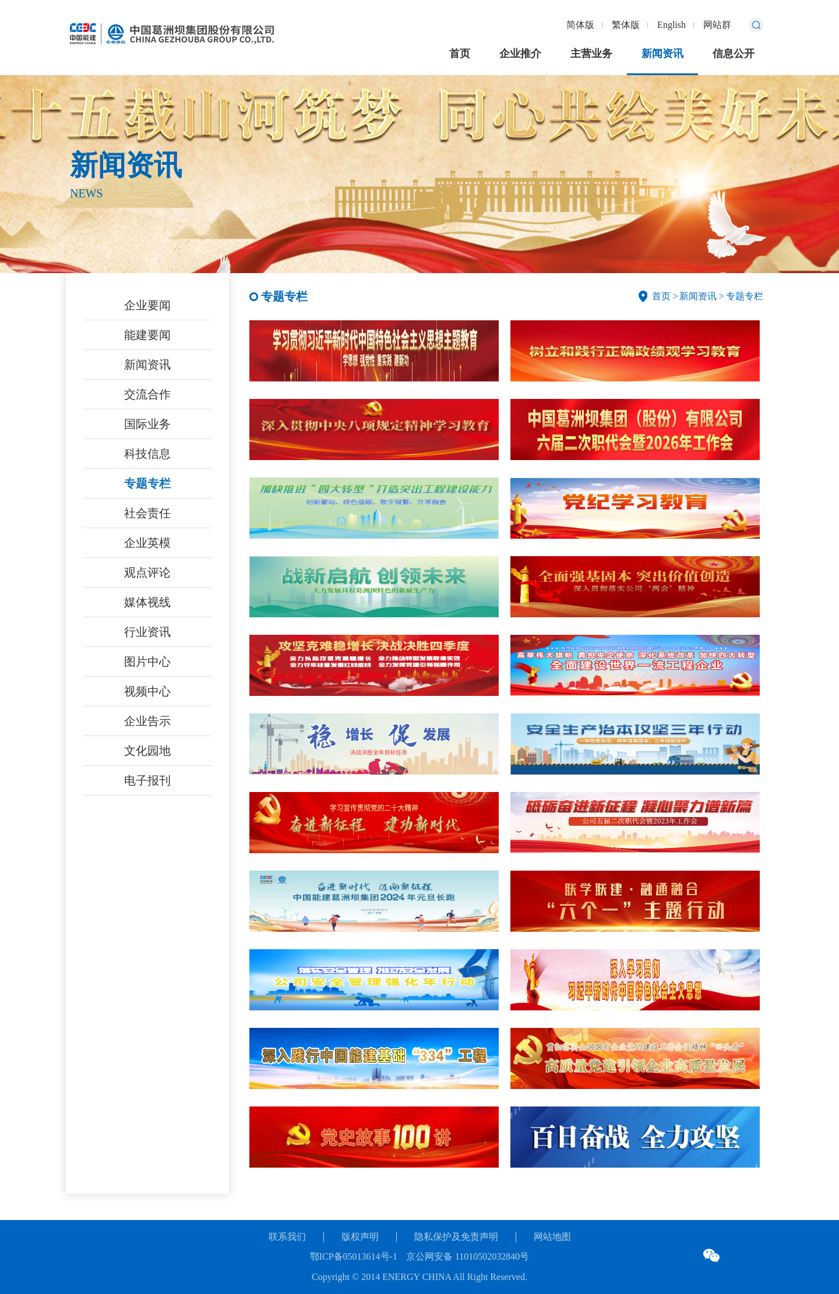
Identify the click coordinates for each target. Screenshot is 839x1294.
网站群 (717, 25)
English (671, 25)
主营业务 (591, 53)
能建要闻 (147, 334)
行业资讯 (147, 631)
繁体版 (626, 25)
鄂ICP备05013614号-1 (353, 1256)
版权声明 (360, 1237)
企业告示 (147, 721)
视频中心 (147, 691)
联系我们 (287, 1237)
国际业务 (147, 424)
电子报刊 (147, 780)
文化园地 (147, 750)
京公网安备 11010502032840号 (467, 1256)
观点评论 (147, 572)
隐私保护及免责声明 (456, 1237)
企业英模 (147, 542)
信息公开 (734, 53)
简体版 (580, 25)
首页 (459, 53)
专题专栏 (147, 483)
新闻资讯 (662, 53)
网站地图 (552, 1237)
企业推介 (520, 53)
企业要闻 (147, 305)
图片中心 (147, 661)
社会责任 (147, 513)
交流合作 (147, 394)
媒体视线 (147, 602)
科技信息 (147, 453)
